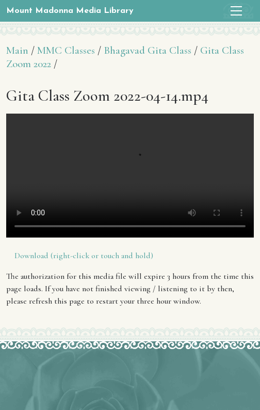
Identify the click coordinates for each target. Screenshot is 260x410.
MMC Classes (66, 50)
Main (17, 50)
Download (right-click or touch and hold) (83, 255)
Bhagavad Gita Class (147, 50)
